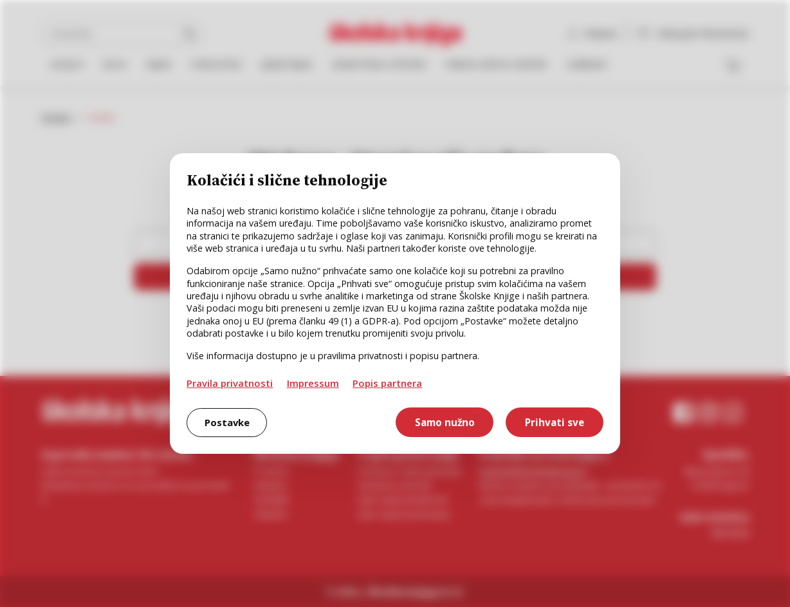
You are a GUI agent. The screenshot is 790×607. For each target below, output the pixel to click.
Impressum (313, 383)
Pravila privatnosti (230, 383)
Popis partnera (387, 383)
